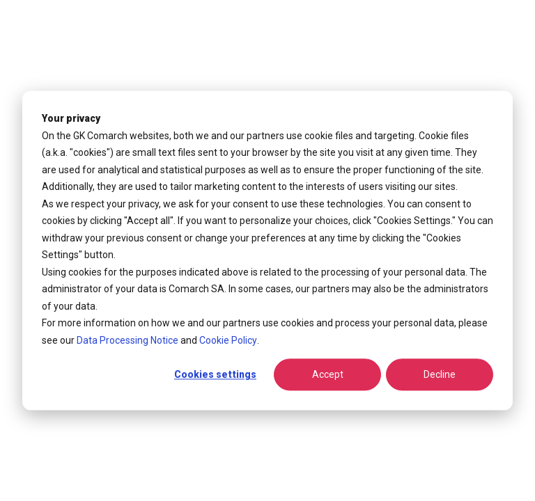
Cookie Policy (228, 340)
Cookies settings (215, 374)
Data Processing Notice (127, 340)
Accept (327, 374)
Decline (440, 374)
